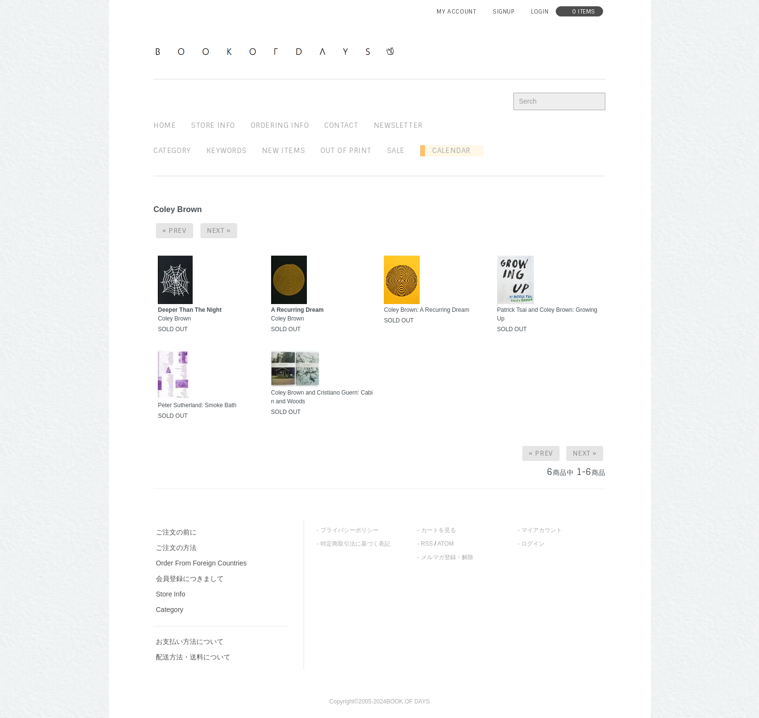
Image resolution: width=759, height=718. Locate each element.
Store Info (170, 594)
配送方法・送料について (193, 657)
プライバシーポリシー (349, 530)
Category (172, 150)
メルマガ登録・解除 (447, 557)
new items (283, 150)
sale (396, 150)
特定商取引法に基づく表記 (355, 543)
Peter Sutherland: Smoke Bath (197, 405)
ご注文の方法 (176, 547)
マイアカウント (541, 530)
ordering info (280, 125)
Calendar (448, 150)
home (164, 125)
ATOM (446, 543)
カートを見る (438, 530)
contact (341, 125)
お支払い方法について (190, 641)
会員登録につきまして (190, 578)
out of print (346, 150)
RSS (427, 543)
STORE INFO (213, 125)
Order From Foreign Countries (201, 563)
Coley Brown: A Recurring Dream (426, 309)
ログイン (533, 543)
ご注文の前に (176, 532)
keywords (226, 150)
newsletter (398, 125)
